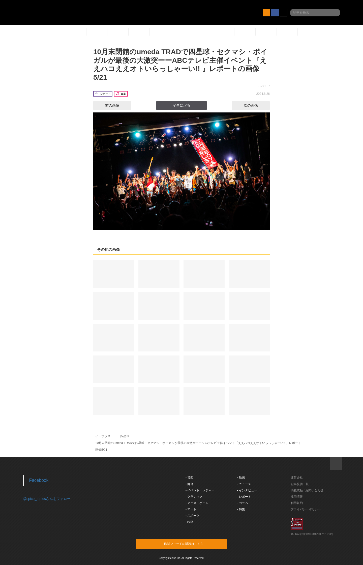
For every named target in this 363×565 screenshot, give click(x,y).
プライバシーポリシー (306, 509)
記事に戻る (181, 105)
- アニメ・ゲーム (197, 503)
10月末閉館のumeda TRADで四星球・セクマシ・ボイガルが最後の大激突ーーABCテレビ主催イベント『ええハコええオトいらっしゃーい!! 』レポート (198, 443)
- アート (191, 509)
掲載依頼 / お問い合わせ (307, 490)
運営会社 (297, 477)
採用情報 (297, 496)
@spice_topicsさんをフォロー (47, 499)
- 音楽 (189, 477)
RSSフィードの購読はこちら (191, 544)
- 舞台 (189, 484)
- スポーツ (192, 515)
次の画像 (255, 105)
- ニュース (244, 484)
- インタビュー (247, 490)
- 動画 (241, 477)
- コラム (242, 503)
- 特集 (241, 509)
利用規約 (297, 503)
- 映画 (189, 522)
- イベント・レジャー (200, 490)
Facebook (39, 480)
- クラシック (194, 496)
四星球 (124, 436)
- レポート (244, 496)
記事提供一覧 (300, 484)
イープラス (102, 436)
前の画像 (107, 105)
